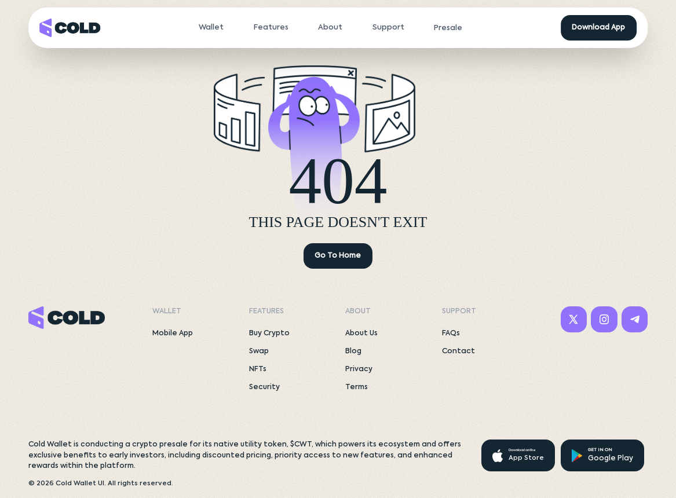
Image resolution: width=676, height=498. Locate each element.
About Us (361, 333)
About (330, 27)
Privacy (358, 369)
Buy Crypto (269, 333)
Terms (356, 387)
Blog (353, 351)
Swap (259, 351)
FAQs (451, 333)
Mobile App (172, 333)
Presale (448, 28)
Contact (458, 351)
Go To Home (338, 255)
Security (264, 387)
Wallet (211, 27)
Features (271, 27)
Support (388, 27)
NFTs (257, 369)
